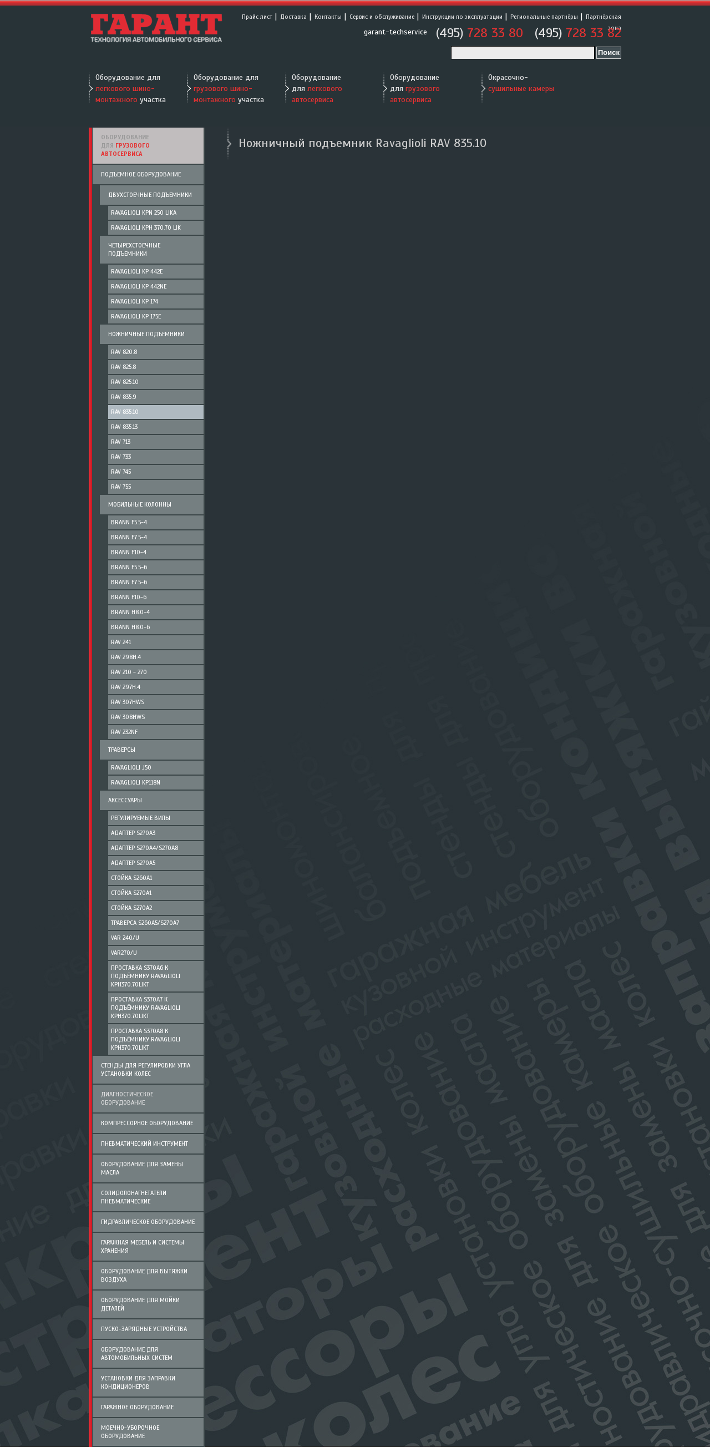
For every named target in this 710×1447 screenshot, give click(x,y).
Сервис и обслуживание (381, 17)
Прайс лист (257, 17)
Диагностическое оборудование (127, 1098)
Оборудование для (317, 88)
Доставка (293, 17)
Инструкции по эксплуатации (462, 17)
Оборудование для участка (130, 88)
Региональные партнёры (544, 17)
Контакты (328, 17)
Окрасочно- (521, 83)
